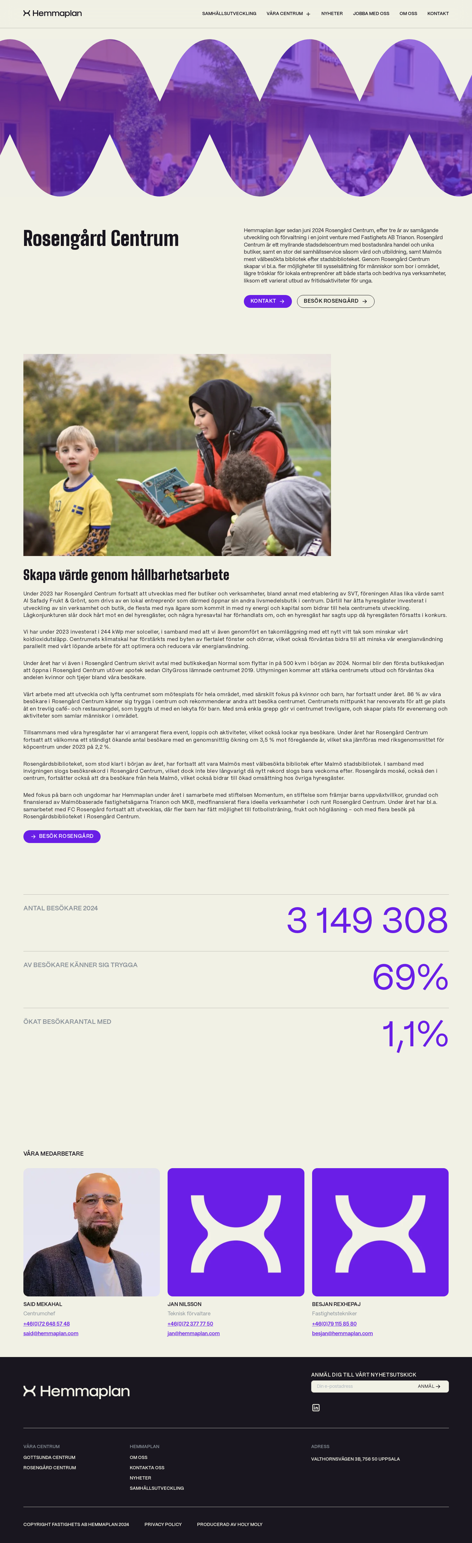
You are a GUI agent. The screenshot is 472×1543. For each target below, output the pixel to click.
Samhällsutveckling (229, 14)
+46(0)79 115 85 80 (334, 1324)
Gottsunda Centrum (49, 1457)
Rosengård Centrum (49, 1468)
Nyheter (332, 14)
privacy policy (163, 1524)
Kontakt (438, 14)
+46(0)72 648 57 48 (46, 1324)
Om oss (408, 14)
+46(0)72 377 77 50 (190, 1324)
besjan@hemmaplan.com (342, 1333)
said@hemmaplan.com (51, 1333)
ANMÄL (429, 1386)
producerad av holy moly (229, 1524)
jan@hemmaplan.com (194, 1333)
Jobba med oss (371, 14)
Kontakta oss (147, 1468)
